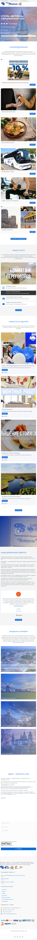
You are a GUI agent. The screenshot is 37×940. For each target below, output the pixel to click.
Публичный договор (6, 897)
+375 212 (3, 0)
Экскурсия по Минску (7, 229)
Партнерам (4, 889)
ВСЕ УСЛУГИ (18, 310)
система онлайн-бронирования (7, 35)
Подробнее (32, 84)
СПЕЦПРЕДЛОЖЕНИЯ (18, 47)
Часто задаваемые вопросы (7, 899)
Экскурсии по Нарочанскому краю (11, 496)
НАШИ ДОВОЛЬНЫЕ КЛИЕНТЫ (13, 553)
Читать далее (18, 611)
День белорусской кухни (8, 142)
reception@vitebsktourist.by (11, 913)
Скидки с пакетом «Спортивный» (10, 200)
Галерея (3, 893)
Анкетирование (5, 901)
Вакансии (4, 891)
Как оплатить (4, 895)
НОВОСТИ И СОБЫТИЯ (18, 322)
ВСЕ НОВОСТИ (18, 510)
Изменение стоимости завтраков (11, 453)
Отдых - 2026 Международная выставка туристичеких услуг (18, 365)
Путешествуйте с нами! (8, 171)
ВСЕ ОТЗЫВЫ (18, 619)
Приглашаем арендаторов (8, 111)
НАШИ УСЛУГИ (18, 250)
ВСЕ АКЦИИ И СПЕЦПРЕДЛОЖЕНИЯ (18, 238)
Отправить (18, 848)
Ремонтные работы (7, 409)
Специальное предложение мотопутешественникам (15, 82)
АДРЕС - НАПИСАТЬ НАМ (18, 774)
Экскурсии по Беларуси (18, 631)
